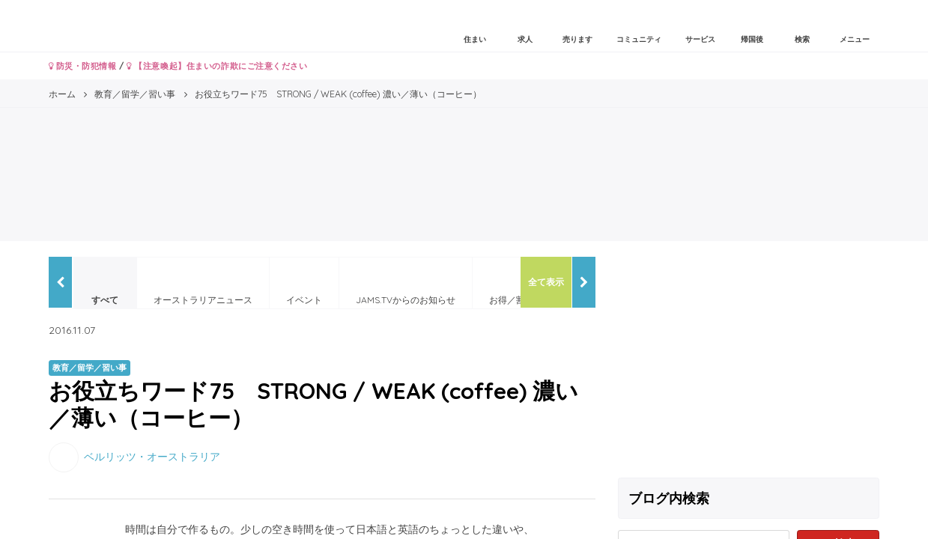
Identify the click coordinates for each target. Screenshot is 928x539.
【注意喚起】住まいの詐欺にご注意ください (217, 66)
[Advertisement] (749, 361)
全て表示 (546, 281)
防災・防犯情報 (83, 66)
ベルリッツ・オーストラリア (152, 456)
